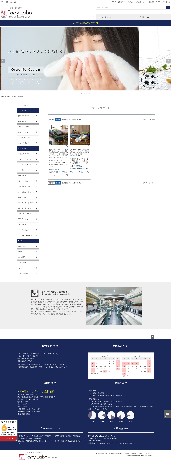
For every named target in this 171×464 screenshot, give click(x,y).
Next (168, 61)
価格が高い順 (76, 120)
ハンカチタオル (24, 143)
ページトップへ (152, 337)
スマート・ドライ (24, 159)
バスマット (22, 224)
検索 (168, 7)
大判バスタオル (24, 116)
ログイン (130, 2)
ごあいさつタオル (24, 214)
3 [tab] (83, 93)
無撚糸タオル (23, 176)
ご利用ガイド (122, 2)
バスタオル (22, 121)
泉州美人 (9, 97)
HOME (114, 2)
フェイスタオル (24, 127)
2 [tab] (81, 93)
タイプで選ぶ (140, 17)
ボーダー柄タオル (24, 208)
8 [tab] (91, 93)
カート (145, 2)
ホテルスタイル (24, 154)
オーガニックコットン (26, 192)
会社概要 (151, 2)
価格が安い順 (66, 120)
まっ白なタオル (24, 186)
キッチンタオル (24, 137)
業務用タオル (23, 219)
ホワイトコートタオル (26, 203)
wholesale (21, 246)
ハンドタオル (23, 132)
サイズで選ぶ (103, 17)
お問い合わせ (166, 2)
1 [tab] (80, 93)
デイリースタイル (24, 165)
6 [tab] (88, 93)
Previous (2, 61)
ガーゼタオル (23, 181)
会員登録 (138, 2)
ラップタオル (23, 230)
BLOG (158, 2)
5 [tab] (86, 93)
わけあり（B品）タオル (26, 235)
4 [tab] (84, 93)
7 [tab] (89, 93)
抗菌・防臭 (22, 197)
